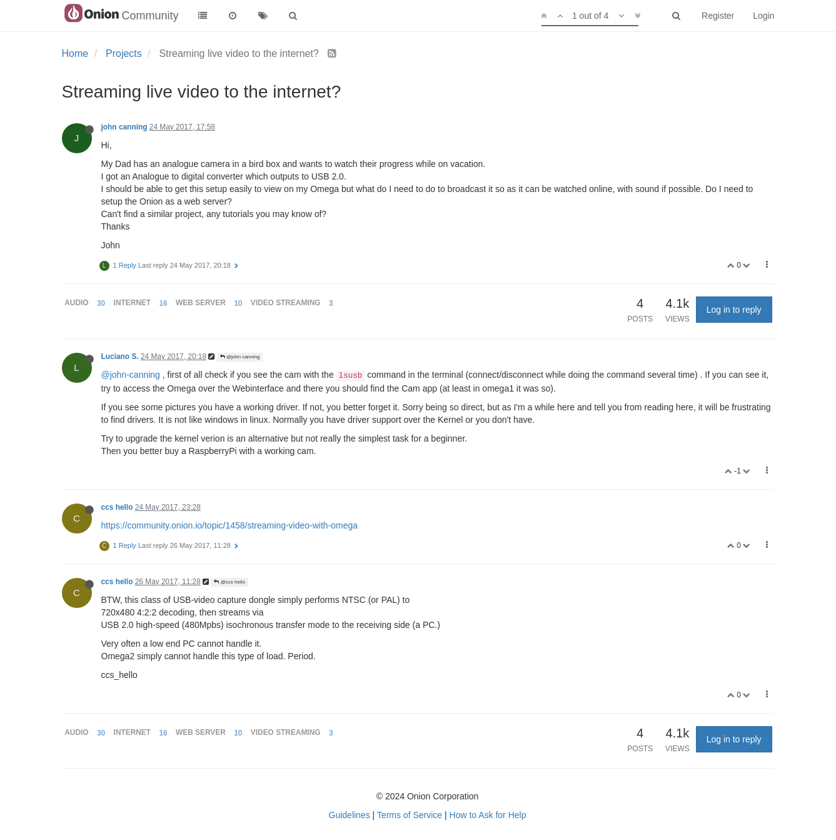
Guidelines (349, 815)
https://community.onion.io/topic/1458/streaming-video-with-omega (229, 525)
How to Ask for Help (488, 815)
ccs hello (117, 507)
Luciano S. (120, 356)
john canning (124, 127)
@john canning (240, 357)
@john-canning (130, 375)
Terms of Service (409, 815)
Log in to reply (734, 310)
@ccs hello (229, 582)
